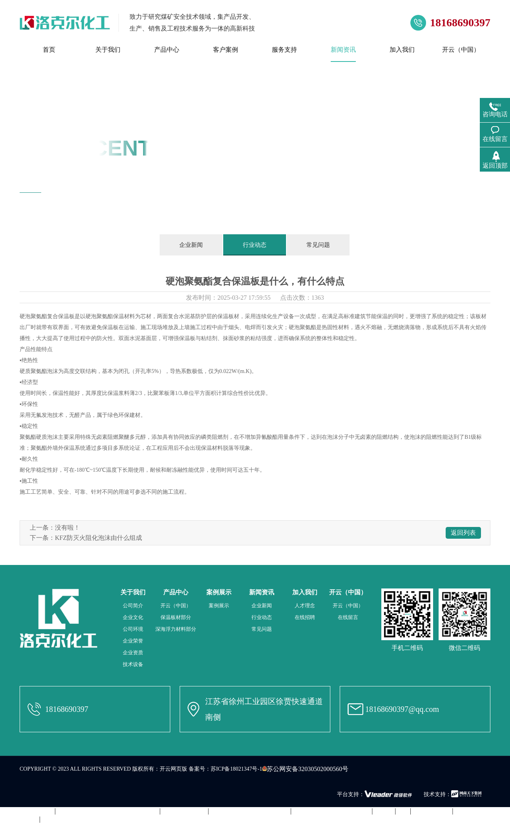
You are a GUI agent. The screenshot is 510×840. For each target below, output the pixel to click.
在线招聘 (305, 617)
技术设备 (133, 664)
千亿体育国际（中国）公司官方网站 (107, 810)
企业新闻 (191, 245)
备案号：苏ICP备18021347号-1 (225, 769)
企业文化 (133, 617)
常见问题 (318, 245)
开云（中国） (175, 605)
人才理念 (305, 605)
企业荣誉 (133, 641)
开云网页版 (173, 769)
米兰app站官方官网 (26, 810)
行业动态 (254, 245)
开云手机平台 (431, 810)
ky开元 (383, 810)
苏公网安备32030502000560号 (305, 769)
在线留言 (348, 617)
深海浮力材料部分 (175, 629)
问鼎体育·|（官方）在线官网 (250, 810)
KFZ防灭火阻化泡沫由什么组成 (98, 537)
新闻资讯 (109, 196)
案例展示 (219, 605)
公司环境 (133, 629)
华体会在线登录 (184, 810)
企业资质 (133, 652)
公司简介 (133, 605)
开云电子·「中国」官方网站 (331, 810)
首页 (88, 196)
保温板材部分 (175, 617)
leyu (403, 810)
